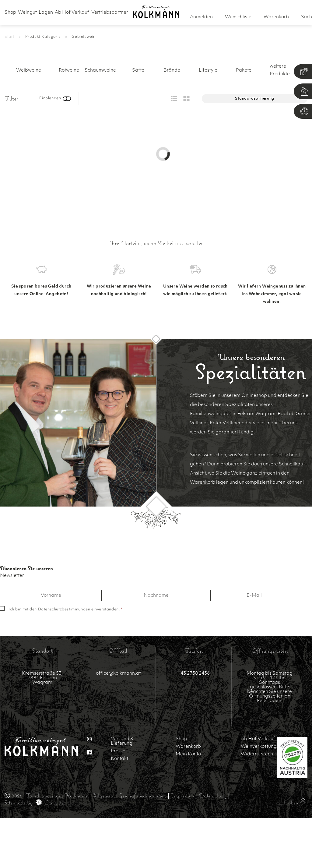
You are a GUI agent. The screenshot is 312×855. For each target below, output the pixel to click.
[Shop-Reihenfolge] (254, 98)
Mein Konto (188, 754)
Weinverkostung (258, 746)
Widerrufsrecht (258, 754)
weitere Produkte (280, 70)
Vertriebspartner (109, 12)
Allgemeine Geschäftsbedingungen (129, 795)
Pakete (243, 70)
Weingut (27, 12)
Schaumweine (100, 70)
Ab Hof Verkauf (72, 12)
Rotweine (69, 70)
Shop (10, 12)
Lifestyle (208, 70)
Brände (171, 70)
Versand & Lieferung (122, 741)
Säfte (138, 70)
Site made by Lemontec (35, 802)
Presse (118, 751)
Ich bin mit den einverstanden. (66, 609)
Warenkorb (188, 746)
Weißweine (28, 70)
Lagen (46, 12)
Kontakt (119, 759)
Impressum (182, 795)
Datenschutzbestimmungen (64, 609)
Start (9, 37)
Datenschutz (212, 795)
